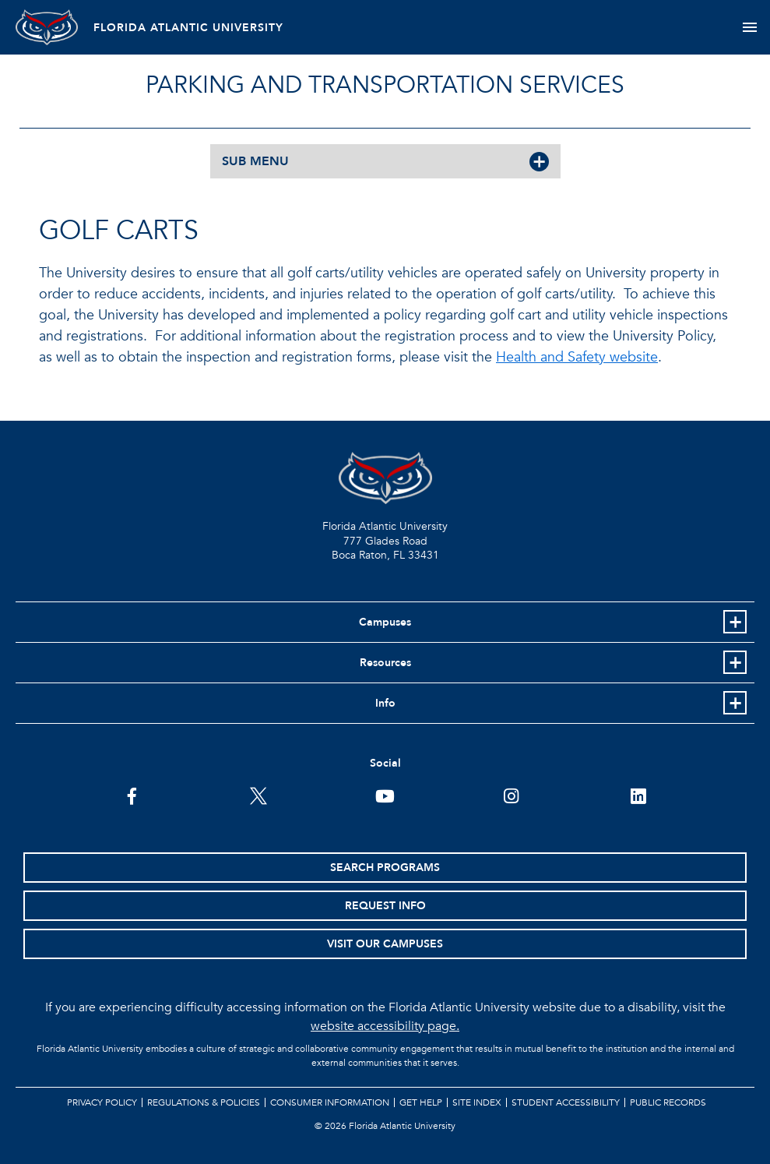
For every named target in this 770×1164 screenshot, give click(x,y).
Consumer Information (329, 1102)
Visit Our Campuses (385, 943)
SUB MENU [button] (255, 161)
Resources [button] (385, 662)
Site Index (476, 1102)
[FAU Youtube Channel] (385, 794)
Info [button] (385, 703)
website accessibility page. (385, 1026)
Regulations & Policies (203, 1102)
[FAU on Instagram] (511, 794)
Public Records (668, 1102)
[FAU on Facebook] (132, 794)
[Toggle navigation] (749, 27)
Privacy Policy (102, 1102)
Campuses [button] (385, 622)
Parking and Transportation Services (385, 85)
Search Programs (385, 867)
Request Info (385, 905)
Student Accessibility (566, 1102)
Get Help (420, 1102)
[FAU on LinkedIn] (638, 794)
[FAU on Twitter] (259, 794)
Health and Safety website (577, 357)
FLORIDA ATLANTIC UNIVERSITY (188, 27)
